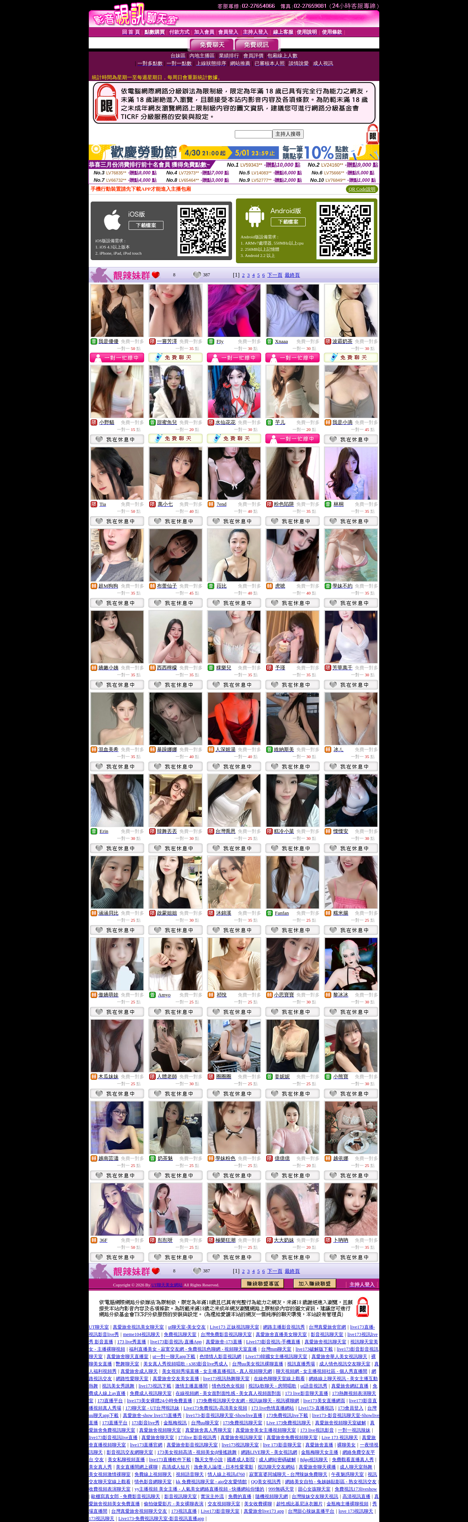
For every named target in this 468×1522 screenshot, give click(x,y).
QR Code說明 (362, 189)
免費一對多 (132, 341)
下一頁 (274, 275)
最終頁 (292, 275)
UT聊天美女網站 (167, 1284)
